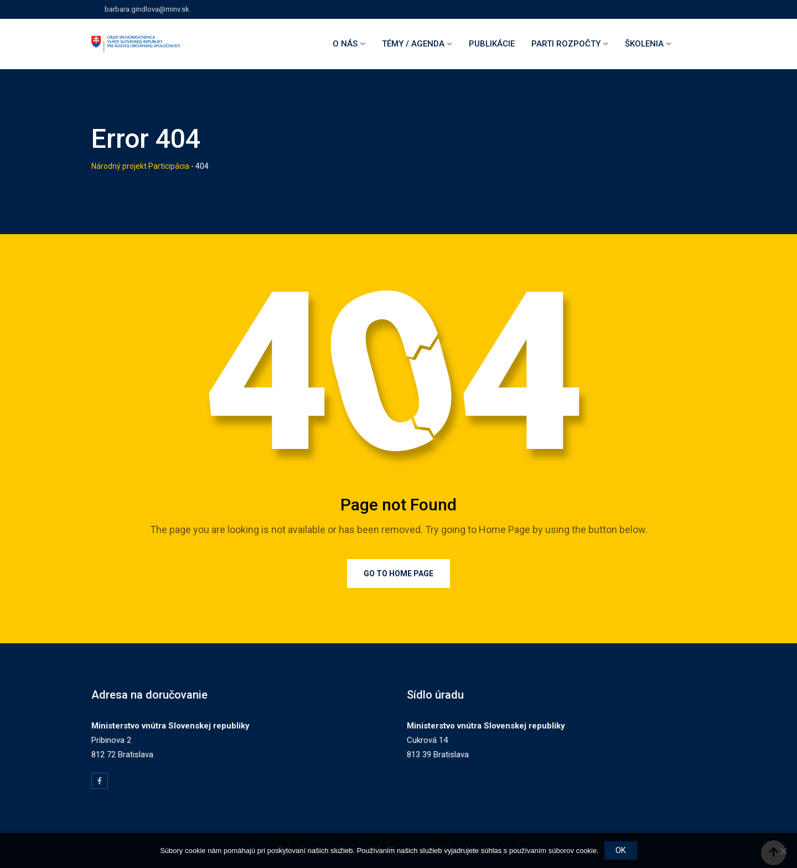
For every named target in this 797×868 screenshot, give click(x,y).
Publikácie (492, 44)
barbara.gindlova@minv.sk (147, 9)
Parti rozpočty (566, 44)
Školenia (644, 44)
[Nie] (783, 850)
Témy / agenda (413, 44)
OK (620, 850)
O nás (345, 44)
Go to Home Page (398, 573)
